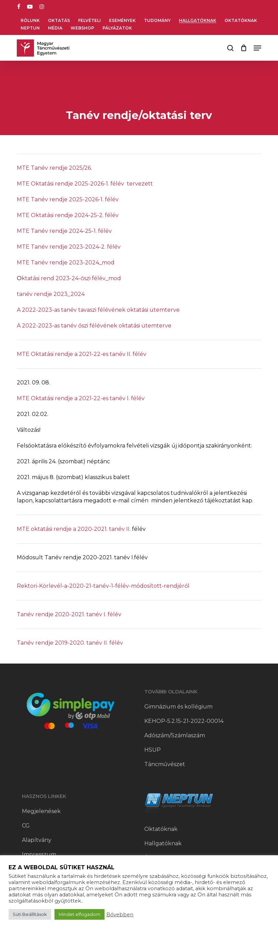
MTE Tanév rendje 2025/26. (54, 168)
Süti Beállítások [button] (30, 914)
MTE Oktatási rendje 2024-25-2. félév (68, 215)
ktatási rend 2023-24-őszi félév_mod (71, 278)
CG (26, 825)
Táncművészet (164, 764)
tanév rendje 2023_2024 (51, 294)
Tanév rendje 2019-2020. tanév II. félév (70, 643)
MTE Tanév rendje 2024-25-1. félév (64, 231)
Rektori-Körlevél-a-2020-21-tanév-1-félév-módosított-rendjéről (103, 586)
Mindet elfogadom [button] (79, 914)
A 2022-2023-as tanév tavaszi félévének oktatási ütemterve (98, 310)
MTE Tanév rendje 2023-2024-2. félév (69, 246)
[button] (257, 48)
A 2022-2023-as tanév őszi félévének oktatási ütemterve (94, 325)
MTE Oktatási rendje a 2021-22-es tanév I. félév (81, 398)
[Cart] (243, 48)
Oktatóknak (161, 829)
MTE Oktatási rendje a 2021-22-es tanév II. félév (81, 354)
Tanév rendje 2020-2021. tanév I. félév (69, 614)
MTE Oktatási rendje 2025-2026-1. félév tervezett (85, 183)
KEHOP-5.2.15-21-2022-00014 (183, 721)
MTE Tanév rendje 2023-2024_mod (65, 262)
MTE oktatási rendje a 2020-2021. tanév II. (74, 529)
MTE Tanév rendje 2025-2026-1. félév (68, 199)
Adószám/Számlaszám (174, 735)
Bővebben (119, 914)
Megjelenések (41, 811)
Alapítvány (36, 840)
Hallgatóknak (163, 843)
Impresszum (39, 854)
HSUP (152, 750)
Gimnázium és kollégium (178, 706)
